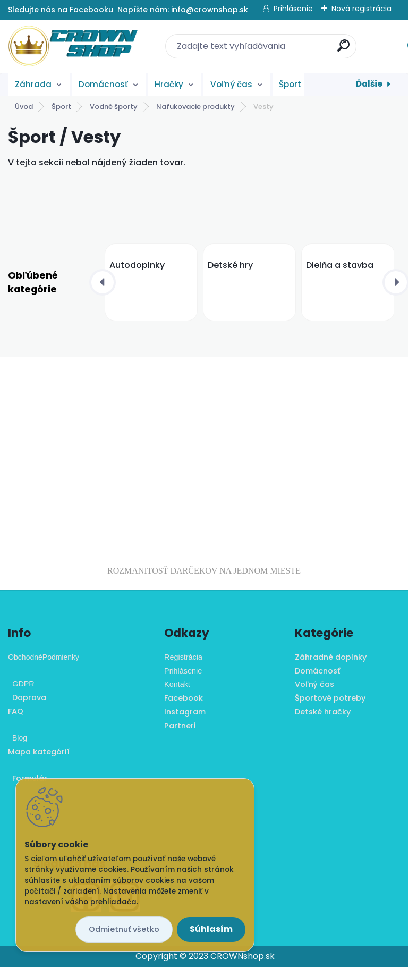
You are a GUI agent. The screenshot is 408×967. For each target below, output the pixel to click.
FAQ (15, 711)
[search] (343, 49)
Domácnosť (103, 84)
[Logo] (73, 46)
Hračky (169, 84)
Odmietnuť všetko (124, 929)
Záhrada (33, 84)
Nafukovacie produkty (195, 107)
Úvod (24, 107)
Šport (290, 84)
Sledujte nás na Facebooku (60, 9)
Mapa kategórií (39, 751)
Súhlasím (211, 929)
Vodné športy (114, 107)
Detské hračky (323, 712)
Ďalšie (369, 83)
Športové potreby (330, 698)
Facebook (183, 698)
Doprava (27, 697)
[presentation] (102, 282)
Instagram (185, 712)
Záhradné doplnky (331, 657)
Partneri (180, 725)
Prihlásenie (293, 8)
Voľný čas (231, 84)
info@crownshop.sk (209, 9)
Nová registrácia (362, 8)
